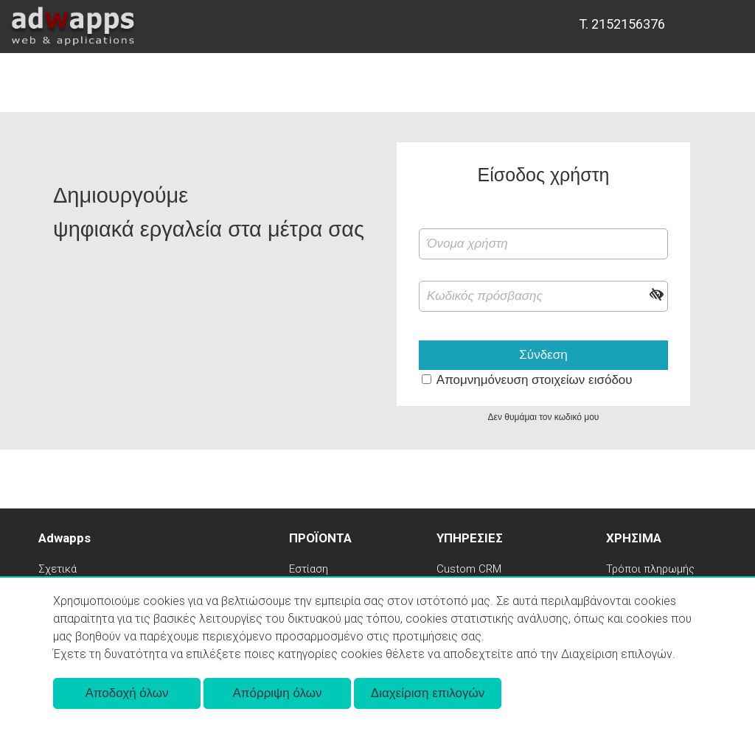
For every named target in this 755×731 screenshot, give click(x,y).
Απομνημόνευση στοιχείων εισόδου (534, 380)
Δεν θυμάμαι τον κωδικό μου (543, 417)
